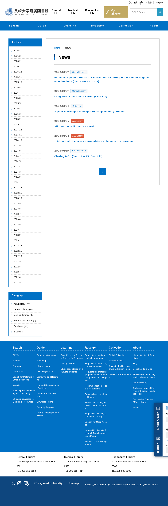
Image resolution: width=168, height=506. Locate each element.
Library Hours (162, 419)
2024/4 (17, 166)
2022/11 (18, 251)
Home (57, 48)
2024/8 (17, 150)
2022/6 (17, 277)
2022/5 (17, 282)
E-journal (17, 366)
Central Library (24, 309)
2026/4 (17, 50)
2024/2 (17, 177)
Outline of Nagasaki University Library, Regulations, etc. (144, 391)
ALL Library (22, 304)
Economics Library (25, 320)
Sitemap (74, 483)
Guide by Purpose (45, 407)
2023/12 (18, 187)
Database (21, 326)
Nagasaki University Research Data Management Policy (95, 433)
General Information (46, 355)
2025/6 (17, 98)
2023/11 (18, 193)
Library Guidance (69, 363)
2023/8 (17, 208)
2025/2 (17, 119)
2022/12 (18, 245)
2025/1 (17, 124)
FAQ (135, 363)
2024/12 (18, 129)
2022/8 (17, 266)
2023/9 (17, 203)
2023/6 (17, 219)
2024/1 (17, 182)
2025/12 (18, 71)
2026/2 (17, 61)
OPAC (16, 355)
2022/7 (17, 272)
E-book (19, 331)
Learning (70, 25)
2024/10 (18, 140)
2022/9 (17, 261)
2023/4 (17, 229)
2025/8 (17, 87)
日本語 (148, 2)
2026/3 (17, 56)
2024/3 (17, 172)
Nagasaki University (50, 483)
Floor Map (41, 360)
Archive (16, 42)
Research (98, 25)
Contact (162, 446)
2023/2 (17, 235)
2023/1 (17, 240)
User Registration (45, 371)
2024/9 (17, 145)
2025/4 (17, 108)
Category (17, 295)
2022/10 (18, 256)
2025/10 (18, 82)
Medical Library (23, 315)
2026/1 (17, 66)
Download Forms (45, 402)
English (159, 2)
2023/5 (17, 224)
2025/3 (17, 114)
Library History (140, 382)
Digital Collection (117, 355)
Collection (126, 25)
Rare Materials (116, 360)
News (68, 48)
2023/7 (17, 214)
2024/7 (17, 156)
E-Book (16, 360)
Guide (42, 25)
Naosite (16, 385)
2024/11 (18, 135)
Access (136, 407)
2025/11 (18, 77)
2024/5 (17, 161)
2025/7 (17, 92)
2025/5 (17, 103)
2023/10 (18, 198)
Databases (18, 371)
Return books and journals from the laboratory (96, 405)
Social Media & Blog (142, 369)
